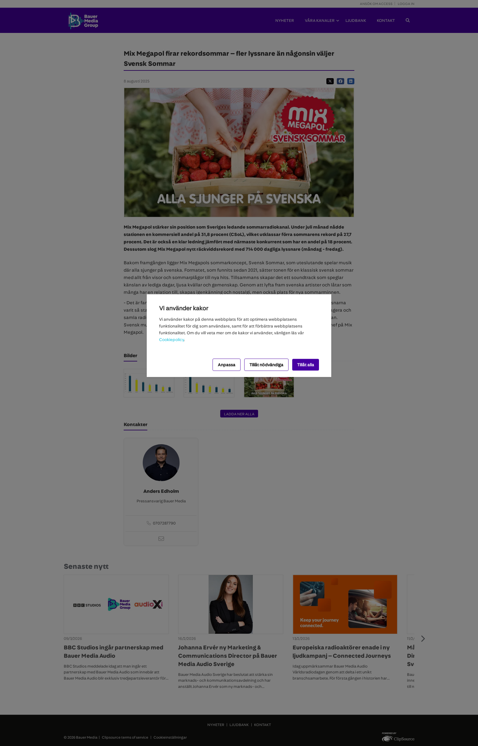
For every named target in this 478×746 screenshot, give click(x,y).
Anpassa (226, 364)
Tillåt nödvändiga (266, 364)
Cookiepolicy (171, 339)
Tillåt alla (305, 364)
